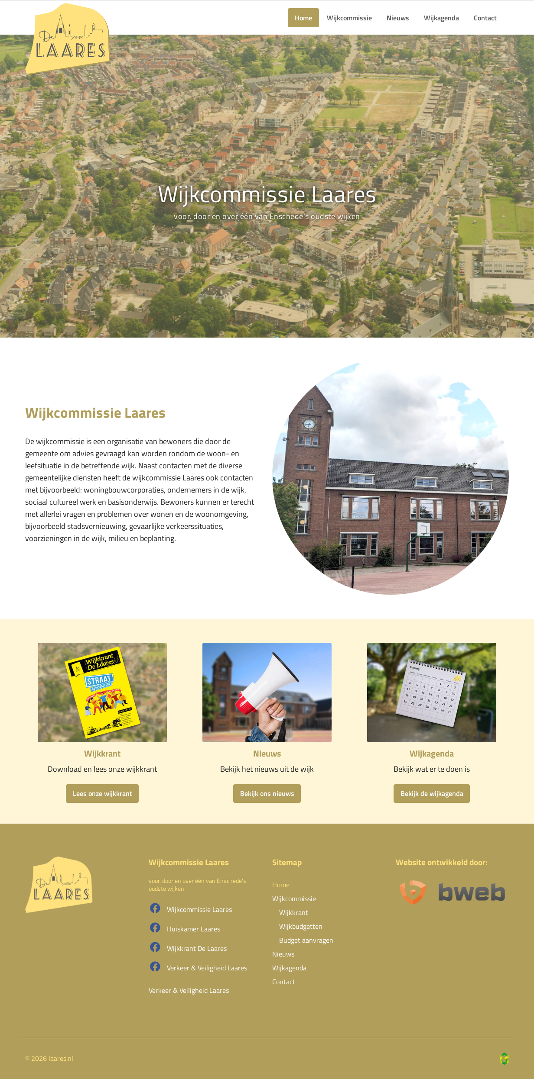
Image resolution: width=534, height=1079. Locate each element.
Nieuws (398, 18)
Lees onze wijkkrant (102, 793)
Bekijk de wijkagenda (431, 793)
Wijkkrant (293, 912)
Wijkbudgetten (300, 926)
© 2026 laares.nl (49, 1058)
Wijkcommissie (349, 18)
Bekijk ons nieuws (267, 793)
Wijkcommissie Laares (190, 909)
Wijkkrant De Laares (188, 947)
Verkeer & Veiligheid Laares (198, 967)
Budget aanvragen (306, 940)
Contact (485, 18)
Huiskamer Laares (184, 928)
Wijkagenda (441, 18)
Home (303, 18)
